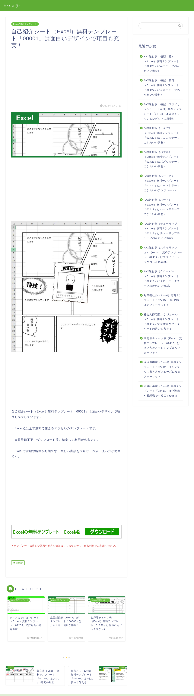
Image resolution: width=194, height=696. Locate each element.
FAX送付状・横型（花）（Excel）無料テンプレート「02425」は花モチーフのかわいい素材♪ (162, 63)
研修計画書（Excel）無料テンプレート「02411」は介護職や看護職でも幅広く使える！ (163, 391)
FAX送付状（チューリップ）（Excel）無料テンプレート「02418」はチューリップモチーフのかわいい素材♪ (162, 231)
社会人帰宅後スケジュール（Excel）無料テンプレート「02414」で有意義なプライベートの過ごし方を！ (162, 321)
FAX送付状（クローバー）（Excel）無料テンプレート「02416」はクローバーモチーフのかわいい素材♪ (162, 278)
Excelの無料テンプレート (25, 24)
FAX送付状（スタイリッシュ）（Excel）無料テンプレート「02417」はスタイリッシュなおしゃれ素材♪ (163, 254)
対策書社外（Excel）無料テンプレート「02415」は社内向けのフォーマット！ (163, 300)
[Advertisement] (66, 75)
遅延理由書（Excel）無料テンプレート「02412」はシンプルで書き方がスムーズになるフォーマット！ (163, 369)
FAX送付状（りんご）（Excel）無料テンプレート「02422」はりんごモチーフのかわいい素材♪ (162, 135)
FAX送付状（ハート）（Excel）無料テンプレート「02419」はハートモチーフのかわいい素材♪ (162, 207)
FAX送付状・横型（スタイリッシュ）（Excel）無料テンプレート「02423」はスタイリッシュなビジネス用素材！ (163, 111)
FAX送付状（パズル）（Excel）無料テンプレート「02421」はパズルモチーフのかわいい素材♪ (162, 159)
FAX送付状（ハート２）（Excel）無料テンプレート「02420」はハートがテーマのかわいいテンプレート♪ (162, 183)
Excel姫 (12, 5)
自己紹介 (19, 562)
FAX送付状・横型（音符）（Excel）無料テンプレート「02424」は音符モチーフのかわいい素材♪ (162, 87)
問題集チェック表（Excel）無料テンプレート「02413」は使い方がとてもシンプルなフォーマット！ (163, 345)
